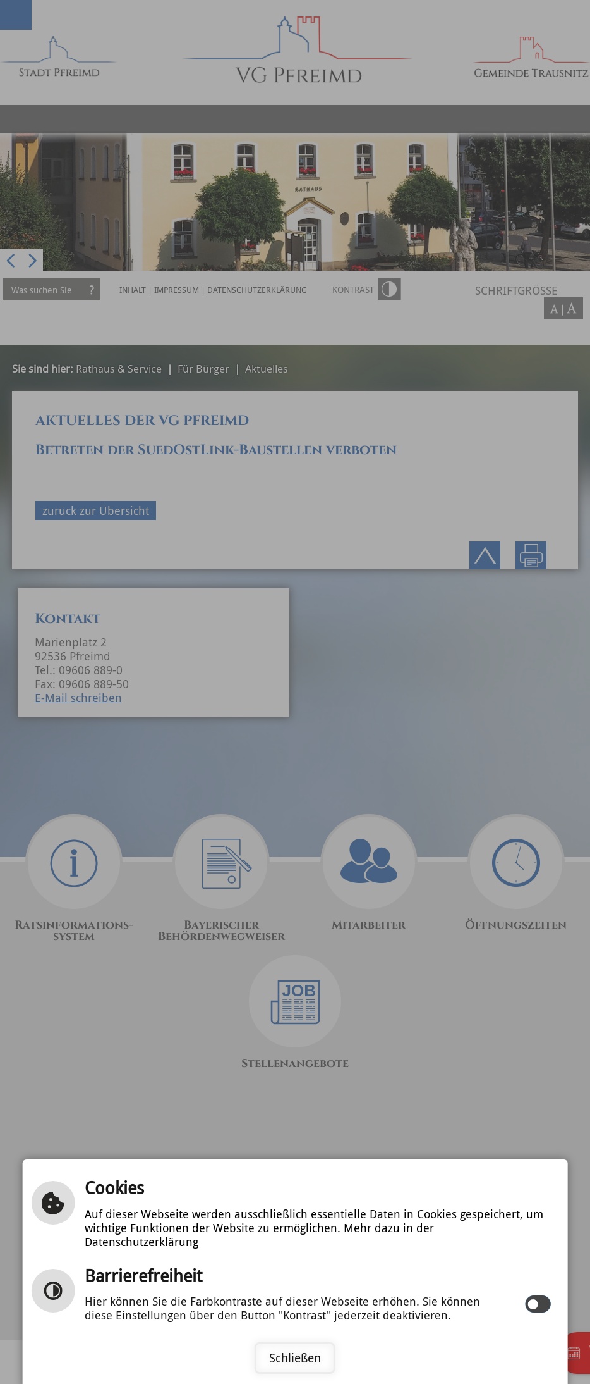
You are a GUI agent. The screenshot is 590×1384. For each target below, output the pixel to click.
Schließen (295, 1358)
